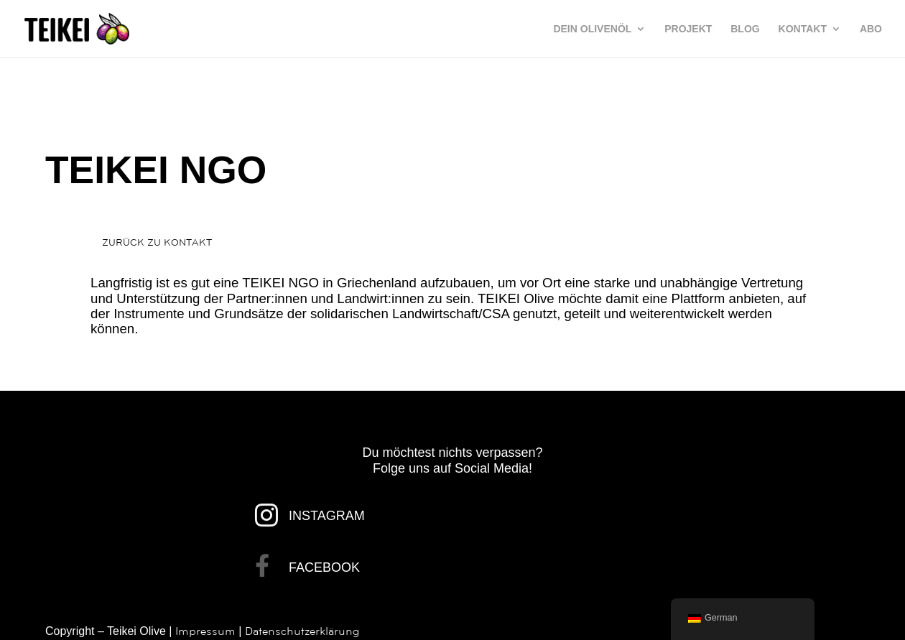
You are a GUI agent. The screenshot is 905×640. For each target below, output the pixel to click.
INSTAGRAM (327, 516)
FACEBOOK (324, 567)
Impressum (205, 631)
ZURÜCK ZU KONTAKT (157, 242)
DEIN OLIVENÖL (592, 29)
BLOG (744, 29)
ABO (871, 29)
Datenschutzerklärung (302, 631)
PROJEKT (688, 29)
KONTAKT (803, 29)
